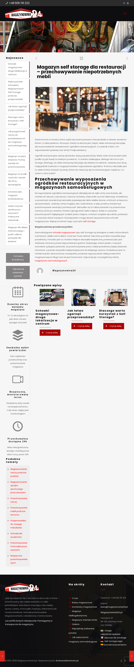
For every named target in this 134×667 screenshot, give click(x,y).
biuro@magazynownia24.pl (114, 606)
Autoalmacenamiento (115, 644)
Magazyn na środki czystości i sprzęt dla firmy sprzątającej (17, 179)
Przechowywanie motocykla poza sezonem (18, 546)
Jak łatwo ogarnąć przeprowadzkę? (81, 314)
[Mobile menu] (125, 13)
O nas (75, 598)
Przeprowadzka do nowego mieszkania (18, 524)
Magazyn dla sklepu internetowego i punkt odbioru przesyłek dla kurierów (18, 234)
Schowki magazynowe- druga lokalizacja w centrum (17, 69)
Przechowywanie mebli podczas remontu (18, 511)
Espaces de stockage (115, 637)
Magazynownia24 (64, 270)
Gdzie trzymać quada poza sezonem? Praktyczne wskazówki (15, 213)
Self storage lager (113, 641)
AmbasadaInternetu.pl (67, 660)
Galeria (75, 624)
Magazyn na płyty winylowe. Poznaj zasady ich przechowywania (17, 161)
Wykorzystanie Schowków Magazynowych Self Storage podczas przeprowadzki (16, 90)
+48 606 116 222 (19, 3)
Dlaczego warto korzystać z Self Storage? (112, 314)
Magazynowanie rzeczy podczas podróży (18, 472)
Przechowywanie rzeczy (18, 500)
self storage (89, 221)
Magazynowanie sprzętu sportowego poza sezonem (18, 487)
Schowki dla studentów (16, 535)
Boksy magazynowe (82, 602)
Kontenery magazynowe (84, 606)
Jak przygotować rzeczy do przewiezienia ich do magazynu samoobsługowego (17, 140)
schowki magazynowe (64, 232)
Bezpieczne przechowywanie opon (18, 559)
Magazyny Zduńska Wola (84, 619)
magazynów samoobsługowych (51, 260)
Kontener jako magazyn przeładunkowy (15, 195)
